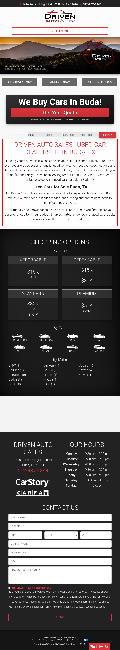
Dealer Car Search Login (40, 640)
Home (46, 637)
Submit (59, 617)
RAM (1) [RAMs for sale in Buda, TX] (49, 384)
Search (107, 134)
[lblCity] (25, 535)
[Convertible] (20, 338)
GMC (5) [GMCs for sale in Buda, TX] (49, 370)
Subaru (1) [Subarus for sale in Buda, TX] (86, 365)
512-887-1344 (92, 4)
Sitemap (64, 640)
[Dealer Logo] (60, 16)
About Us (53, 637)
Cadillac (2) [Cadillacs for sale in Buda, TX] (16, 370)
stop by (64, 219)
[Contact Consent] (9, 588)
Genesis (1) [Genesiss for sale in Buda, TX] (51, 365)
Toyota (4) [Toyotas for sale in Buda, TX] (86, 370)
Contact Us (61, 637)
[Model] (53, 135)
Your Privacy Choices (78, 640)
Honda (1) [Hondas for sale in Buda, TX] (50, 375)
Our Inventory (20, 82)
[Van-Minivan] (99, 338)
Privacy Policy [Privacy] (71, 637)
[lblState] (61, 535)
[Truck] (72, 349)
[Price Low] (71, 135)
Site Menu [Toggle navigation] (60, 31)
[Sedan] (46, 349)
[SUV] (72, 338)
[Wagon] (99, 349)
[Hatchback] (46, 338)
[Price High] (89, 135)
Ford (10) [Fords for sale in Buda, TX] (14, 384)
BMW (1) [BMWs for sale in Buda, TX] (14, 365)
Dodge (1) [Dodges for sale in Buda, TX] (15, 379)
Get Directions (100, 82)
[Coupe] (19, 349)
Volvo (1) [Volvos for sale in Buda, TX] (85, 375)
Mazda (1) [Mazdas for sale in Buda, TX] (50, 379)
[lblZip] (96, 535)
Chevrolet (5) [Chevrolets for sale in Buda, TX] (17, 375)
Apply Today (60, 82)
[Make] (36, 135)
